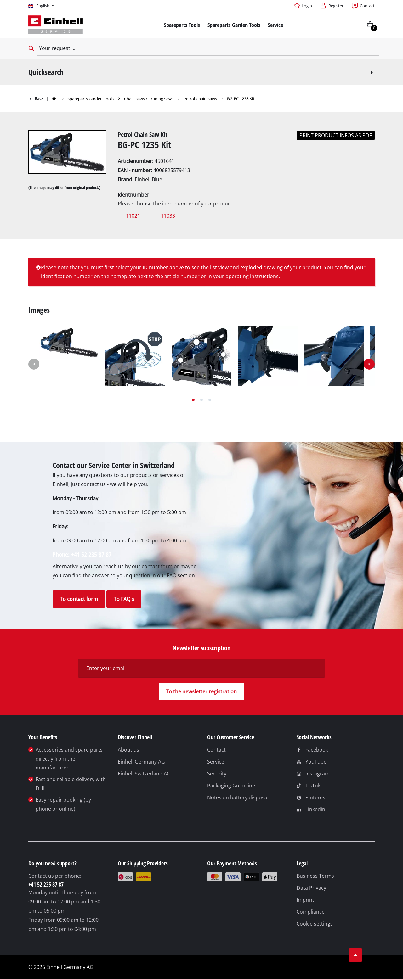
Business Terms (315, 875)
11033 (168, 215)
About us (128, 749)
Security (216, 773)
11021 (133, 215)
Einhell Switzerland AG (144, 773)
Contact (216, 749)
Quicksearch (201, 72)
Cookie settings (315, 923)
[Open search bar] (30, 48)
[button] (193, 400)
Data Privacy (311, 887)
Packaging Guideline (231, 785)
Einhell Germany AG (141, 761)
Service (215, 761)
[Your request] (208, 48)
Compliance (311, 911)
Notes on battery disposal (238, 797)
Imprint (305, 899)
